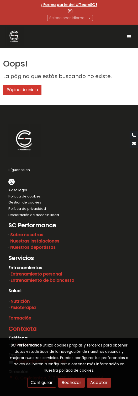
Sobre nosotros (26, 235)
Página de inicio (22, 90)
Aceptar (99, 383)
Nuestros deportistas (33, 247)
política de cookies (76, 370)
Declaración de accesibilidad (33, 215)
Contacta (22, 329)
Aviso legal (17, 190)
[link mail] (134, 144)
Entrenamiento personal (36, 274)
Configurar (42, 383)
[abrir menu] (129, 36)
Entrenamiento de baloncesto (42, 280)
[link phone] (134, 135)
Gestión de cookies (24, 202)
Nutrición (20, 301)
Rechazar (71, 383)
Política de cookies (24, 196)
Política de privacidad (27, 208)
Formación (19, 318)
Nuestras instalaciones (34, 241)
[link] (14, 36)
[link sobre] (69, 141)
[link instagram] (70, 10)
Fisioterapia (23, 308)
